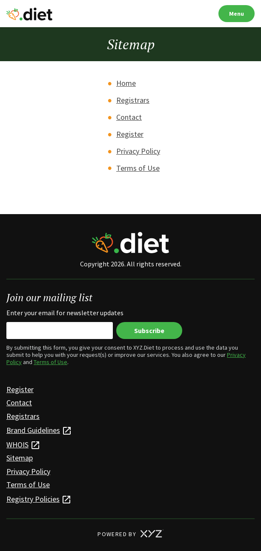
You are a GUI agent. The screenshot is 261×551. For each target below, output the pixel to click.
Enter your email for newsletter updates (64, 312)
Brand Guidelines (33, 430)
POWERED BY (130, 533)
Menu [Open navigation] (236, 13)
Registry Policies (33, 499)
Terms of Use (138, 168)
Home (126, 83)
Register (129, 134)
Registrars (132, 100)
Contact (129, 117)
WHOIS (17, 444)
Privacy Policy (138, 151)
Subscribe (149, 330)
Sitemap (19, 458)
